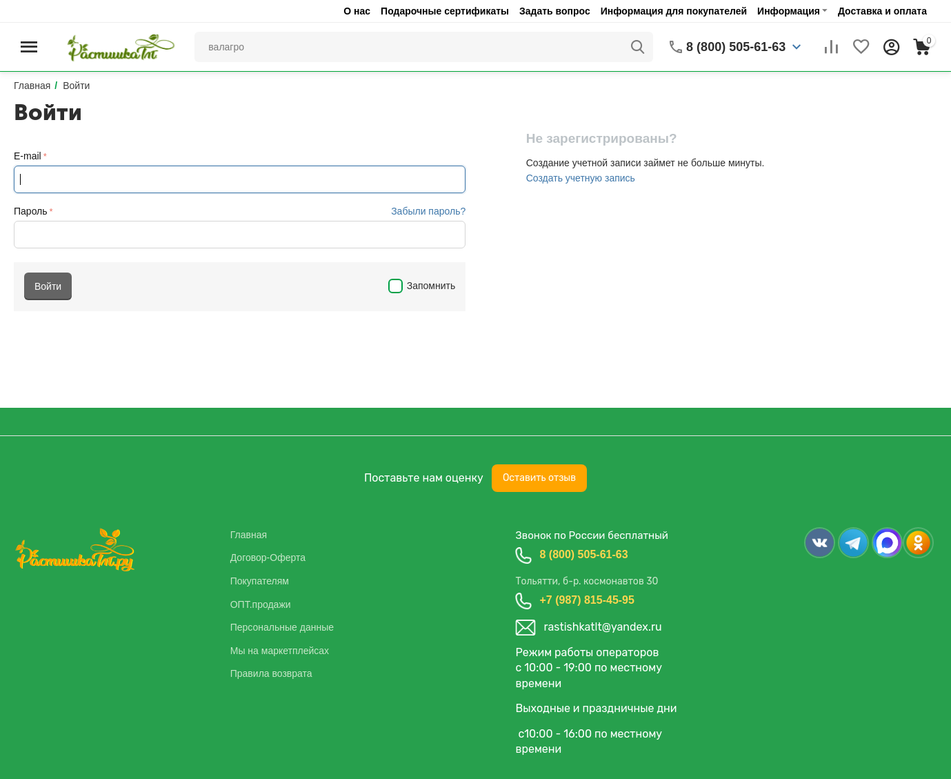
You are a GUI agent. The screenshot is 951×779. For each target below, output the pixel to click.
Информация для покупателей (674, 11)
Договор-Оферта (268, 557)
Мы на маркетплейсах (279, 650)
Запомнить (421, 285)
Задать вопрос (554, 11)
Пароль (31, 211)
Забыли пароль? (428, 211)
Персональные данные (282, 627)
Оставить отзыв (539, 478)
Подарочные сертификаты (445, 11)
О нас (356, 11)
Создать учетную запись (580, 178)
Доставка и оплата (882, 11)
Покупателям (259, 580)
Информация (788, 11)
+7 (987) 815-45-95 (586, 600)
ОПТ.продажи (260, 604)
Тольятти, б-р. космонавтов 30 (586, 581)
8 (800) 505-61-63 (583, 554)
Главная (248, 534)
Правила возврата (271, 673)
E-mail (27, 155)
